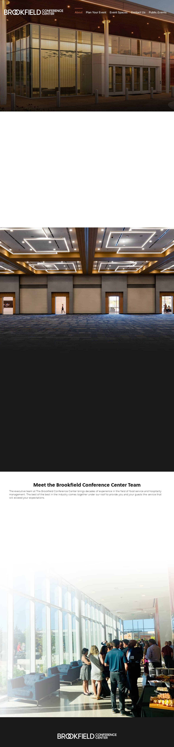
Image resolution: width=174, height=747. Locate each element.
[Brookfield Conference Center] (87, 734)
